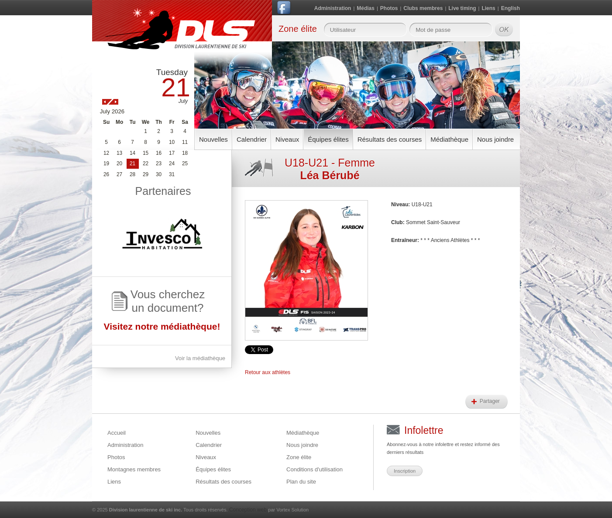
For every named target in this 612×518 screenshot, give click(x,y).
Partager (490, 401)
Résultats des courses (390, 139)
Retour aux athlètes (267, 372)
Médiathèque (449, 139)
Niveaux (287, 139)
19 (106, 163)
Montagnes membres (134, 469)
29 (145, 174)
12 (106, 153)
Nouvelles (213, 139)
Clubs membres (423, 8)
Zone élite (298, 457)
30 (159, 174)
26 (106, 174)
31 (172, 174)
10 (172, 142)
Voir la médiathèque (200, 358)
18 (185, 153)
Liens (488, 8)
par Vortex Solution (288, 509)
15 (145, 153)
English (510, 8)
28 (132, 174)
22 (145, 163)
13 (119, 153)
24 (172, 163)
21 (132, 163)
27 (119, 174)
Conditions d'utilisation (314, 469)
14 (132, 153)
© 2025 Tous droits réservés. (160, 509)
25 (185, 163)
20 (119, 163)
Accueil (116, 432)
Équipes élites (328, 139)
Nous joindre (495, 139)
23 (159, 163)
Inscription (405, 471)
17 (172, 153)
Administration (332, 8)
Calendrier (252, 139)
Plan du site (301, 481)
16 (159, 153)
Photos (389, 8)
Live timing (462, 8)
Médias (366, 8)
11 (185, 142)
